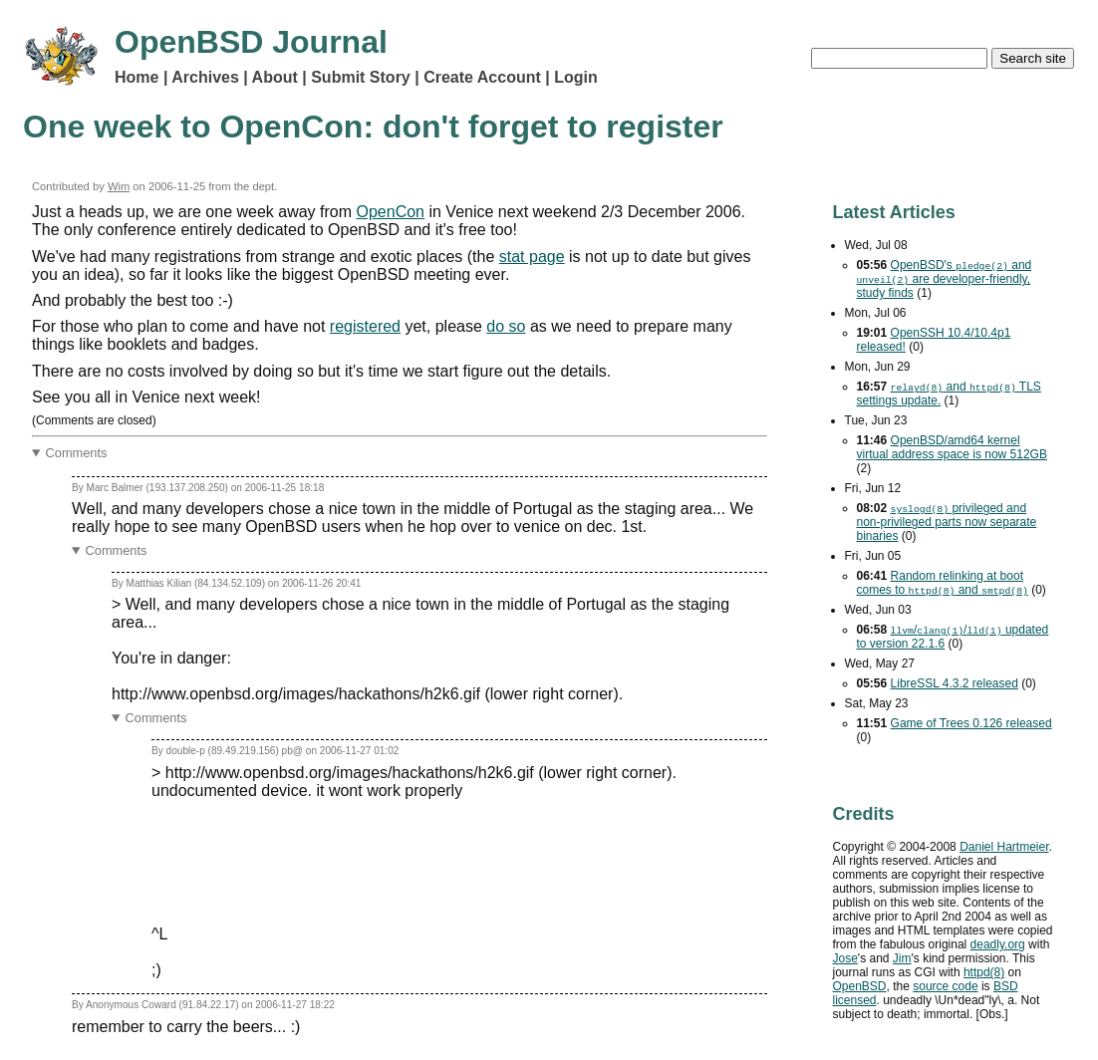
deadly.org (997, 944)
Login (576, 77)
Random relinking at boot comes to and (942, 583)
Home (136, 77)
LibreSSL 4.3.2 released (954, 683)
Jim (902, 958)
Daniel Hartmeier (1004, 847)
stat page (532, 256)
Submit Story (361, 77)
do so (505, 326)
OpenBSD (860, 986)
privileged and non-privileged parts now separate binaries (947, 522)
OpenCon (391, 211)
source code (945, 986)
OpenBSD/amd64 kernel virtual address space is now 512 (952, 447)
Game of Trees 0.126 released (971, 723)
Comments (77, 452)
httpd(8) (983, 972)
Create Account (482, 77)
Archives (205, 77)
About (275, 77)
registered (365, 326)
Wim (119, 186)
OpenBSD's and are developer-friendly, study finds (944, 279)
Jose (845, 958)
